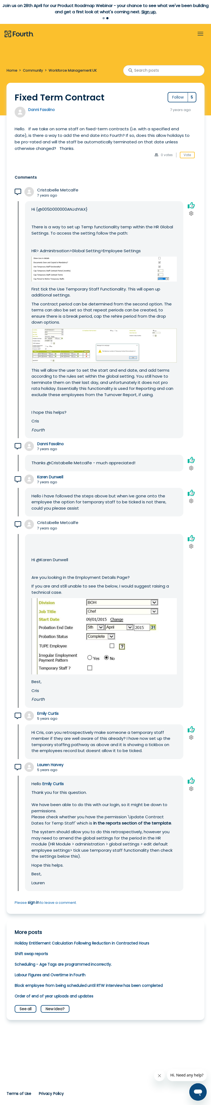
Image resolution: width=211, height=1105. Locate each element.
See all (25, 1009)
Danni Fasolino (41, 109)
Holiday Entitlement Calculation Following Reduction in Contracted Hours (82, 943)
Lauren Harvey (50, 765)
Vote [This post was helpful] (187, 155)
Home (12, 70)
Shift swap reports (31, 953)
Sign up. (148, 12)
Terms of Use (19, 1093)
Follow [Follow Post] (178, 97)
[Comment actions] (191, 213)
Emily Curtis (48, 713)
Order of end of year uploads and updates (54, 996)
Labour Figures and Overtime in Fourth (50, 975)
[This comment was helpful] (191, 205)
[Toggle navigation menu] (200, 34)
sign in (33, 902)
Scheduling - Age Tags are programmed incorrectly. (63, 964)
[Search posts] (163, 70)
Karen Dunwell (50, 477)
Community (33, 70)
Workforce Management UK (73, 70)
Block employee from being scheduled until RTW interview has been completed (89, 985)
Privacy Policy (51, 1093)
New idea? (55, 1009)
